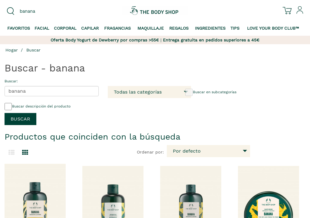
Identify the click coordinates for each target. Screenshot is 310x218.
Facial (42, 28)
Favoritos (18, 28)
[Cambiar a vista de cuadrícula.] (25, 153)
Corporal (65, 28)
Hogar (11, 50)
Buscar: (11, 81)
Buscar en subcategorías (210, 92)
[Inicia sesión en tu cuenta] (300, 12)
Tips (234, 28)
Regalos (179, 28)
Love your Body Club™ (273, 28)
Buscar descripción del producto (38, 106)
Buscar (33, 50)
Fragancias (117, 28)
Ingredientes (210, 28)
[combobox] (39, 11)
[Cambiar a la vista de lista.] (11, 153)
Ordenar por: (150, 152)
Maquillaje (150, 28)
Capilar (90, 28)
